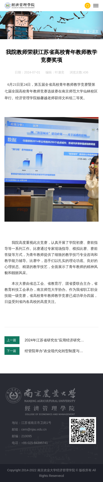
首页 (86, 31)
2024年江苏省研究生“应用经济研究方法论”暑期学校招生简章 (55, 340)
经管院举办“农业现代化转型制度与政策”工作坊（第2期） (55, 351)
